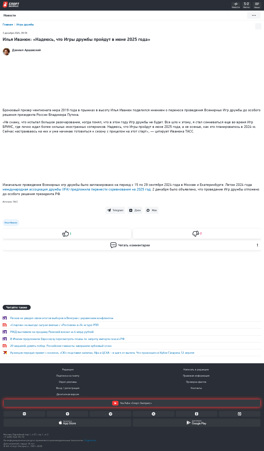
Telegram (118, 210)
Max (154, 210)
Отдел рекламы (68, 381)
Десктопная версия (68, 394)
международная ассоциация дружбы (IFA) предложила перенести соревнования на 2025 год (77, 189)
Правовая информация (196, 375)
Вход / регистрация (67, 388)
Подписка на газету (67, 375)
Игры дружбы (25, 24)
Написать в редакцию (196, 369)
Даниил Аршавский (26, 50)
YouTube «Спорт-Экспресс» (132, 403)
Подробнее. (90, 440)
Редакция (67, 369)
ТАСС (15, 201)
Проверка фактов (196, 381)
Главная (8, 24)
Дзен (138, 210)
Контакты (196, 388)
